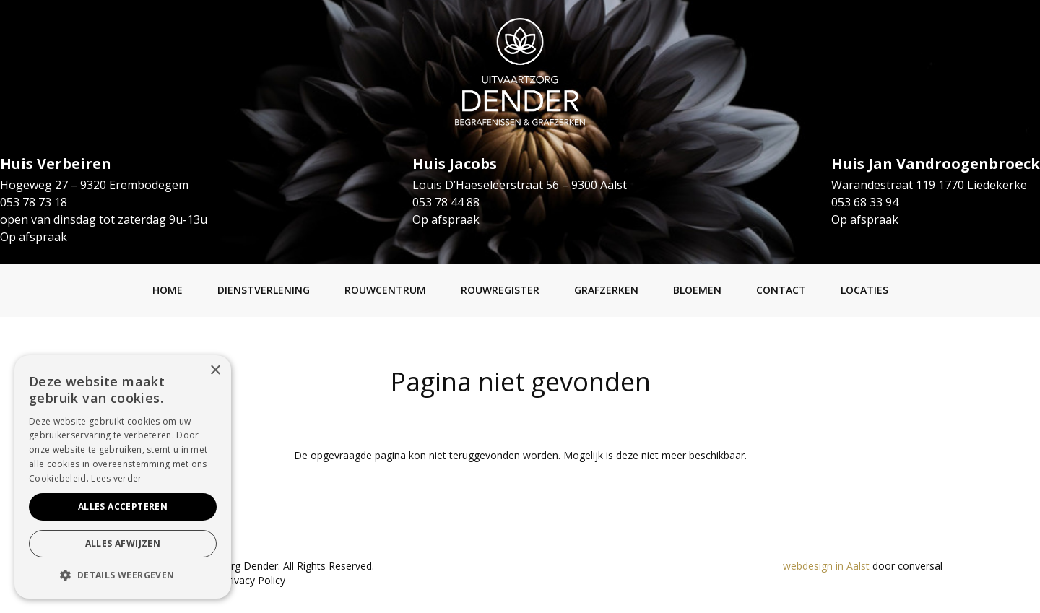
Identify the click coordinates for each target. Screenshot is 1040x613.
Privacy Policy (253, 580)
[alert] (122, 477)
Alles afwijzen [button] (123, 543)
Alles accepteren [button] (123, 506)
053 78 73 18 (33, 202)
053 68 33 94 (864, 202)
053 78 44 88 (446, 202)
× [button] (214, 370)
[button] (123, 575)
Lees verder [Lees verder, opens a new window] (116, 478)
